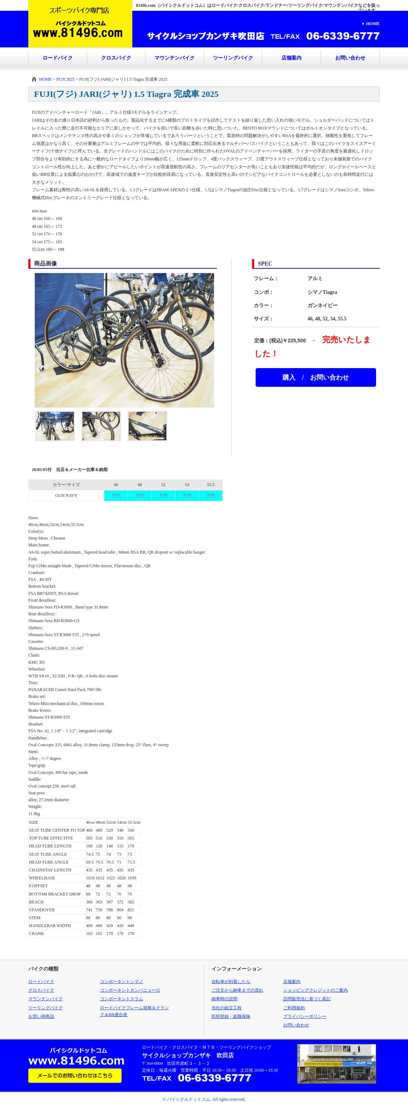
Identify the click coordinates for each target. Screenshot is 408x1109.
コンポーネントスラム (121, 998)
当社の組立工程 (227, 1007)
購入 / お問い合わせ (316, 377)
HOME (373, 23)
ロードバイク (58, 58)
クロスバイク (116, 58)
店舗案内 (291, 58)
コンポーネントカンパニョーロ (130, 990)
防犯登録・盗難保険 (231, 1016)
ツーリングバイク (233, 58)
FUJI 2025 (65, 79)
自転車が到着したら (231, 981)
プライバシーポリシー (304, 1016)
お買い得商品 (41, 1016)
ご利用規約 (294, 1007)
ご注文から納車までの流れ (237, 990)
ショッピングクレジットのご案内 (315, 990)
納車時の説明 (224, 998)
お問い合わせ (350, 58)
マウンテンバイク (175, 58)
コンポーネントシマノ (121, 981)
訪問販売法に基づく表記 (307, 998)
